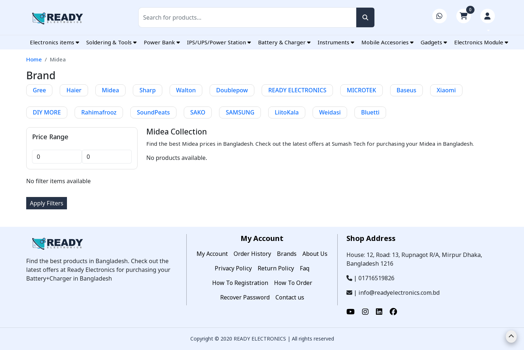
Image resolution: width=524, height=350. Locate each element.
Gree (39, 90)
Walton (186, 90)
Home (34, 59)
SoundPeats (153, 112)
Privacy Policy (233, 268)
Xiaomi (446, 90)
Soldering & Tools (111, 42)
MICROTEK (361, 90)
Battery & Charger (284, 42)
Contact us (289, 297)
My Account (212, 254)
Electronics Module (481, 42)
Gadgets (434, 42)
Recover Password (245, 297)
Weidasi (330, 112)
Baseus (406, 90)
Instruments (336, 42)
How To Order (293, 283)
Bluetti (370, 112)
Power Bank (162, 42)
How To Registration (240, 283)
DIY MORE (47, 112)
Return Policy (276, 268)
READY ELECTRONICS (297, 90)
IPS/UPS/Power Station (219, 42)
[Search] (256, 17)
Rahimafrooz (98, 112)
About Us (315, 254)
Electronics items (54, 42)
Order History (252, 254)
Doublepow (232, 90)
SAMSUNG (240, 112)
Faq (304, 268)
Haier (73, 90)
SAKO (198, 112)
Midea (110, 90)
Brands (287, 254)
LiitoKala (287, 112)
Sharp (147, 90)
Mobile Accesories (387, 42)
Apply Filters (46, 203)
